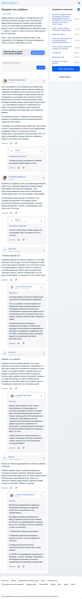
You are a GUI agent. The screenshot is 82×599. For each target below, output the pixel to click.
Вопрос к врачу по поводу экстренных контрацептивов (61, 29)
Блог (59, 584)
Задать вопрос (37, 53)
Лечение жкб (56, 53)
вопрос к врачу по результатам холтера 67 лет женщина (62, 47)
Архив (66, 584)
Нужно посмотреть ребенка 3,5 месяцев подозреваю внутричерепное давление (62, 40)
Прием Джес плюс (58, 57)
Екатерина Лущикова (17, 226)
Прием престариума (58, 34)
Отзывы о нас (52, 580)
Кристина (13, 293)
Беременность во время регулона (60, 62)
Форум (53, 584)
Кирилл (12, 501)
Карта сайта (43, 584)
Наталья (12, 401)
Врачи (13, 580)
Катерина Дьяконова (17, 156)
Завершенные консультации (28, 580)
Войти (73, 584)
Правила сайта (31, 584)
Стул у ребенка (7, 14)
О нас (43, 580)
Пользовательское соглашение (12, 584)
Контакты (5, 580)
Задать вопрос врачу (66, 69)
